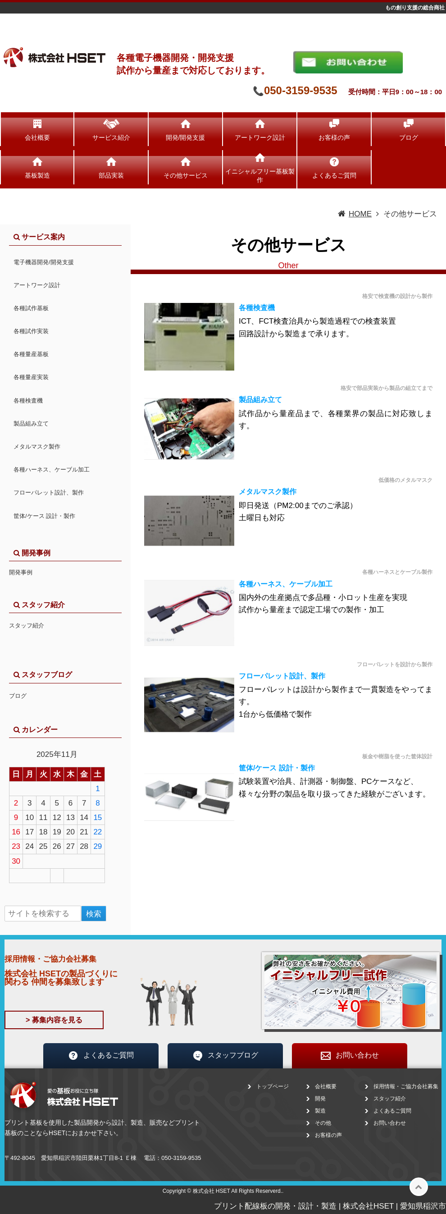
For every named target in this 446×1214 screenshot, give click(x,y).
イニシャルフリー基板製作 (260, 175)
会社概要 (37, 137)
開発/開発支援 (185, 137)
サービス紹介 (111, 137)
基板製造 (37, 175)
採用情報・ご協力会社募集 (405, 1086)
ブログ (408, 137)
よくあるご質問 (334, 175)
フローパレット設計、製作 (282, 676)
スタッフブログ (225, 1055)
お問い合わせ (349, 1055)
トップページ (272, 1086)
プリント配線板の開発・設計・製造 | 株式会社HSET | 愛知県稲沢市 (330, 1206)
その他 (323, 1123)
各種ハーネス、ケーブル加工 (285, 584)
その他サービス (186, 175)
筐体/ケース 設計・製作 (277, 768)
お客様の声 (334, 137)
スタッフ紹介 (26, 625)
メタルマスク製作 (267, 491)
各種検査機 (257, 308)
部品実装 (111, 175)
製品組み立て (260, 399)
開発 (320, 1098)
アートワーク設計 (260, 137)
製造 (320, 1111)
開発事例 (20, 572)
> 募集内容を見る (54, 1020)
